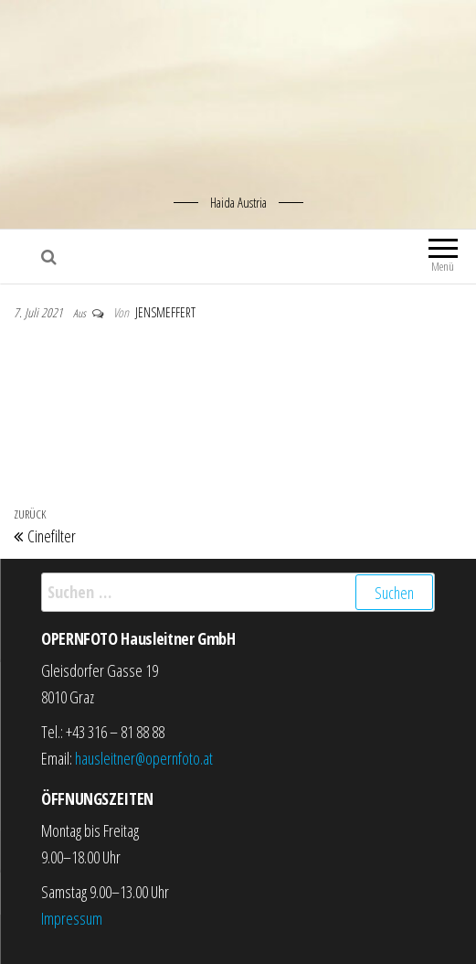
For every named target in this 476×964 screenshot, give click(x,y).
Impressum (71, 918)
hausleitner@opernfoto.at (144, 758)
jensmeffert (165, 312)
